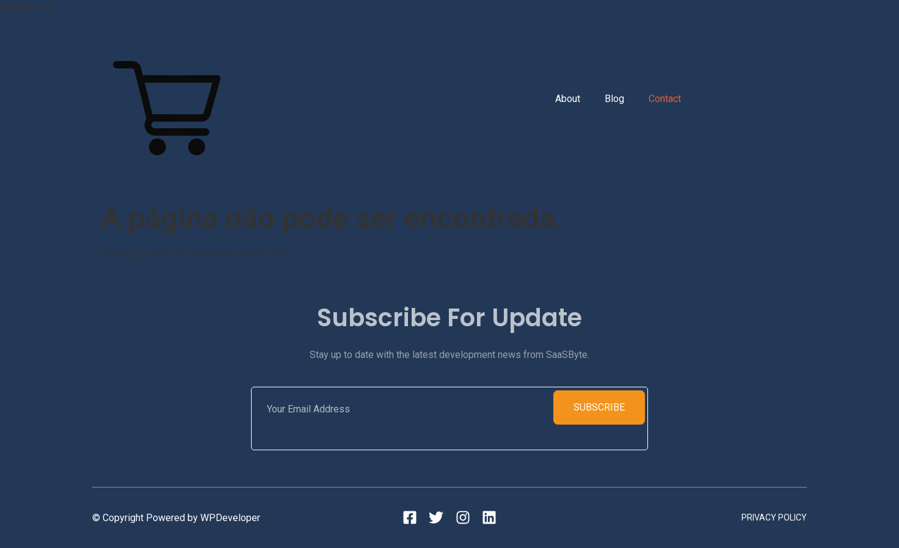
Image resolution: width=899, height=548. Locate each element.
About (567, 98)
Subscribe (599, 407)
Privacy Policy (774, 517)
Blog (614, 98)
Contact (665, 98)
